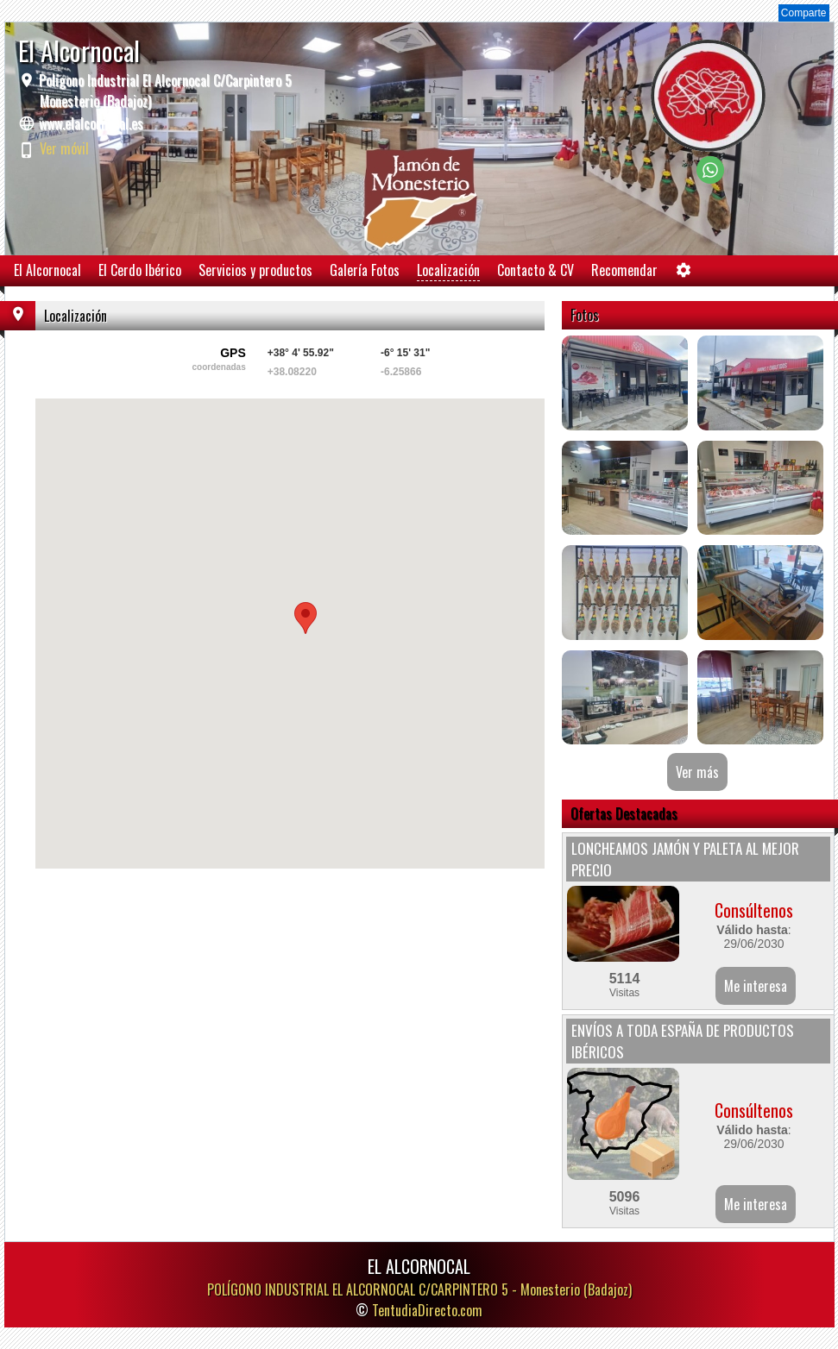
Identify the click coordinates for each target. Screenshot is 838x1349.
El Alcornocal (47, 270)
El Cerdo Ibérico (139, 270)
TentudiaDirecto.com (427, 1310)
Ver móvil (64, 148)
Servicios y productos (255, 270)
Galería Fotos (365, 270)
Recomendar (624, 270)
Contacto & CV (535, 270)
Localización (448, 270)
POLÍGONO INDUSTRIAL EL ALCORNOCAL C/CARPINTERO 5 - (419, 1289)
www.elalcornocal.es (91, 123)
